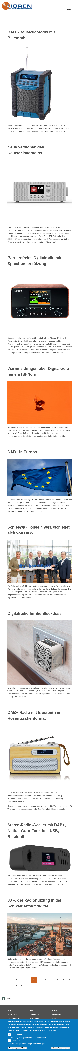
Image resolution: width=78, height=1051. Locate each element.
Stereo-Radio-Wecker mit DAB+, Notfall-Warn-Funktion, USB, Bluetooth (36, 831)
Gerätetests (12, 1014)
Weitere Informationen (48, 1030)
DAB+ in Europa (22, 452)
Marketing (16, 1040)
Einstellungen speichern (17, 1048)
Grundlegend (17, 1035)
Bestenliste (56, 1014)
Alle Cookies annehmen (60, 1048)
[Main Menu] (71, 10)
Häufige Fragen (14, 1018)
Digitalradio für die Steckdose (34, 613)
